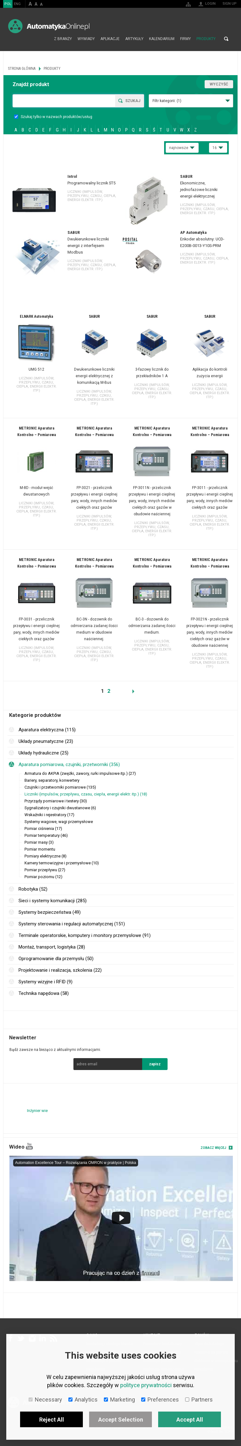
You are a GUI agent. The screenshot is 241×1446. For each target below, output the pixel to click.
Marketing (119, 1399)
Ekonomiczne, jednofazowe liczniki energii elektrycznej (198, 189)
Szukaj (132, 101)
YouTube (29, 1146)
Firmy (185, 39)
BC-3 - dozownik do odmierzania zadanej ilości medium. (151, 626)
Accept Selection (120, 1419)
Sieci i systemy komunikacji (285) (53, 900)
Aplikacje (110, 39)
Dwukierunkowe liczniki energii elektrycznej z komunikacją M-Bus (94, 376)
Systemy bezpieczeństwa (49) (50, 912)
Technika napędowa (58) (44, 993)
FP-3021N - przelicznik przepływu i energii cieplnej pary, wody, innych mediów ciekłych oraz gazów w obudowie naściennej (209, 632)
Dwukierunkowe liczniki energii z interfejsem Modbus (88, 246)
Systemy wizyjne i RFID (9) (45, 982)
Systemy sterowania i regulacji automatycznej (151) (72, 924)
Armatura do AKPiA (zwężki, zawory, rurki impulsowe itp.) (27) (80, 773)
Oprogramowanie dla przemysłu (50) (56, 958)
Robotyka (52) (33, 889)
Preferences (160, 1399)
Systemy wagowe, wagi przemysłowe (58, 821)
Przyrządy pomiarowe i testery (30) (55, 801)
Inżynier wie (37, 1110)
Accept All (189, 1419)
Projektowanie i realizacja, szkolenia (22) (60, 970)
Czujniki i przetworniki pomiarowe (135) (60, 787)
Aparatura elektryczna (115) (47, 730)
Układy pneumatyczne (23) (46, 741)
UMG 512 (36, 369)
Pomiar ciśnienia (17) (43, 828)
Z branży (63, 39)
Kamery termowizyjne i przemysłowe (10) (61, 863)
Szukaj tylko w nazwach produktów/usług (53, 117)
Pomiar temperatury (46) (46, 835)
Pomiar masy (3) (39, 842)
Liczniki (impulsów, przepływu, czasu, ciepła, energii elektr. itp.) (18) (85, 794)
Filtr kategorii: (167, 101)
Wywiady (86, 39)
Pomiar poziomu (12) (43, 876)
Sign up (229, 4)
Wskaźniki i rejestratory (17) (49, 814)
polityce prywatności (146, 1385)
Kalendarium (161, 39)
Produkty (206, 39)
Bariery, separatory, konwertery (51, 780)
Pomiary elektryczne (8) (45, 856)
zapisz (155, 1064)
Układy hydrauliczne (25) (43, 753)
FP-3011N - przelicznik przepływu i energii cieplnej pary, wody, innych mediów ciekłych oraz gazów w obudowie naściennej (152, 501)
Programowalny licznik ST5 (91, 183)
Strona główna (44, 39)
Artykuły (134, 39)
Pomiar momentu (39, 849)
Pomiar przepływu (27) (44, 869)
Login (210, 4)
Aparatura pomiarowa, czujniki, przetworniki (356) (69, 764)
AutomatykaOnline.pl (48, 26)
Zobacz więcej (213, 1148)
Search (226, 39)
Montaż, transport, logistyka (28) (52, 947)
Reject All (51, 1419)
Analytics (83, 1399)
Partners (199, 1399)
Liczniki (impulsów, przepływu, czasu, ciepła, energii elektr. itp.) (91, 196)
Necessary (45, 1399)
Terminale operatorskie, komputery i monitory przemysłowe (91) (85, 935)
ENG (17, 4)
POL (7, 4)
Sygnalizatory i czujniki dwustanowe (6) (60, 807)
